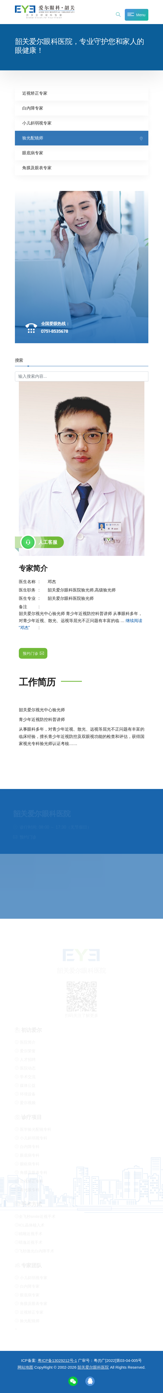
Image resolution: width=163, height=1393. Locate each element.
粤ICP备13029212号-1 (57, 1360)
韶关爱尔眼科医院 (93, 1367)
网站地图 (25, 1367)
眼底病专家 (32, 152)
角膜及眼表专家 (37, 167)
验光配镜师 (32, 138)
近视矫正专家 (34, 93)
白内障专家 (32, 108)
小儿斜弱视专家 (37, 123)
